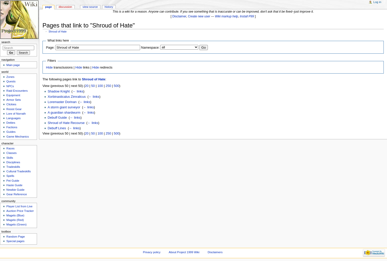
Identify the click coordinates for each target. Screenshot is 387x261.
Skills (9, 157)
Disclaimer (179, 16)
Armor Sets (13, 99)
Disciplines (13, 162)
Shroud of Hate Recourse (66, 123)
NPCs (10, 86)
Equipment (13, 95)
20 (86, 86)
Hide (49, 67)
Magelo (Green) (16, 224)
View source (90, 6)
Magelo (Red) (15, 219)
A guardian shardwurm (64, 112)
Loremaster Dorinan (62, 102)
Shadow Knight (58, 91)
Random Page (15, 236)
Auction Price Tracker (20, 210)
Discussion (65, 6)
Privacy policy (152, 252)
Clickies (11, 104)
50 (93, 86)
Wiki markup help (226, 16)
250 (108, 86)
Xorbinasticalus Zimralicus (67, 97)
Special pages (15, 241)
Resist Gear (13, 109)
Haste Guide (14, 185)
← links (77, 91)
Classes (11, 152)
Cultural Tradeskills (18, 171)
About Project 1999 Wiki (184, 252)
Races (10, 148)
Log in (377, 2)
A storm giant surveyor (64, 107)
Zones (10, 76)
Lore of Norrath (16, 113)
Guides (10, 131)
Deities (10, 122)
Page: (50, 47)
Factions (11, 127)
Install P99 (247, 16)
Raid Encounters (17, 90)
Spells (10, 175)
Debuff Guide (57, 117)
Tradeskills (13, 166)
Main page (13, 65)
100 (100, 86)
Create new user (199, 16)
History (109, 6)
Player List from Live (19, 206)
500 (116, 86)
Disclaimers (215, 252)
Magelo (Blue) (15, 215)
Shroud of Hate (58, 31)
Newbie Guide (15, 189)
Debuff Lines (57, 128)
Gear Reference (16, 194)
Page (48, 6)
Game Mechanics (17, 136)
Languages (13, 118)
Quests (10, 81)
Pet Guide (12, 180)
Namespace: (150, 47)
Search (6, 42)
